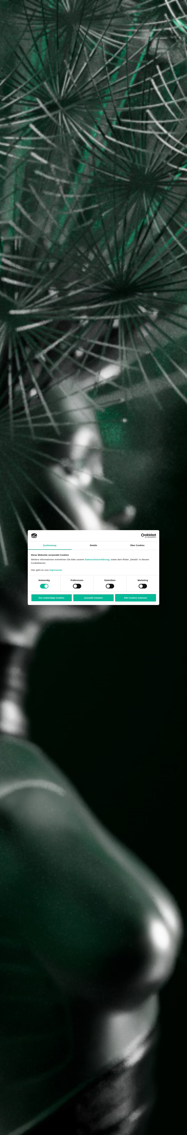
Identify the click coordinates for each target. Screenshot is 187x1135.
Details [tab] (93, 545)
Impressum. (56, 570)
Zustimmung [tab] (49, 545)
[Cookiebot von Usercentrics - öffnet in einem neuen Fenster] (143, 536)
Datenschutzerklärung (97, 559)
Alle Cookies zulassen (135, 598)
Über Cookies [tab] (137, 545)
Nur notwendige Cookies (51, 598)
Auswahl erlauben (93, 598)
